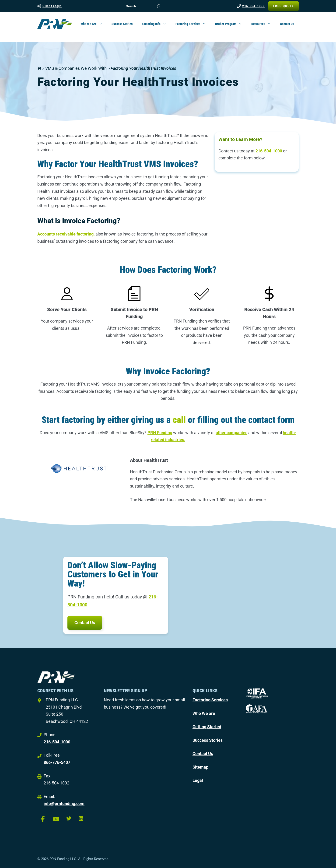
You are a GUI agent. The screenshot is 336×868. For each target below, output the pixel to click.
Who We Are (93, 24)
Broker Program (231, 24)
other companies (231, 432)
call (179, 420)
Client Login (52, 6)
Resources (263, 24)
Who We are (203, 713)
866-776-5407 (57, 762)
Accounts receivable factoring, (65, 234)
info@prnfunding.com (64, 803)
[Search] (158, 6)
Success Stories (122, 24)
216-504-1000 (253, 6)
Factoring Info (156, 24)
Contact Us (287, 24)
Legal (197, 780)
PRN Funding (159, 432)
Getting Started (206, 726)
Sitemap (200, 767)
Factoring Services (192, 24)
